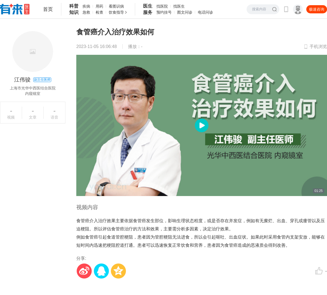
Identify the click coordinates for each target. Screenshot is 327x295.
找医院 (162, 6)
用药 (99, 6)
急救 (86, 12)
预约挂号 (164, 12)
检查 (99, 12)
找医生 (179, 6)
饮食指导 (116, 12)
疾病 (86, 6)
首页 (48, 9)
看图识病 (116, 6)
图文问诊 (184, 12)
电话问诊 (205, 12)
